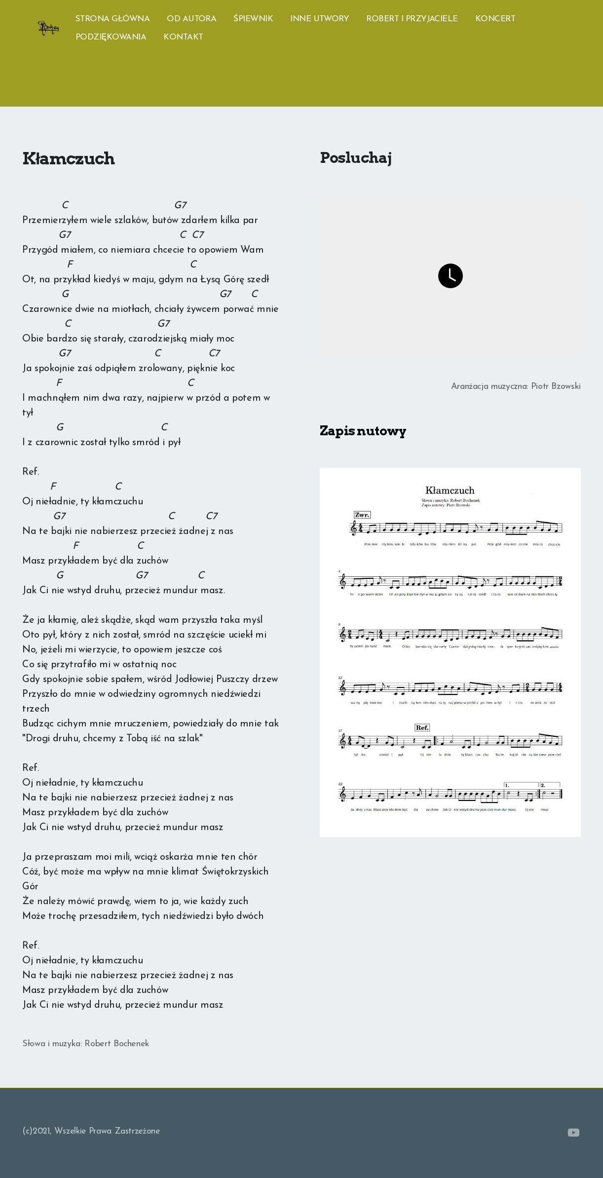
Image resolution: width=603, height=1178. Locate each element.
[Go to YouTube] (573, 1132)
